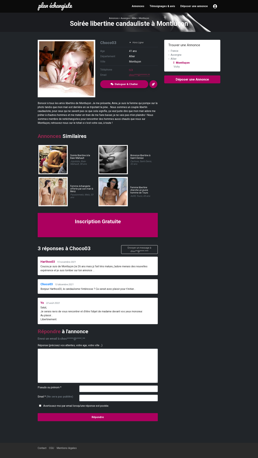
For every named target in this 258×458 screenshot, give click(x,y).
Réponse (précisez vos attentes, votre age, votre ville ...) (70, 345)
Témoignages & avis (162, 6)
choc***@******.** (139, 74)
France (174, 50)
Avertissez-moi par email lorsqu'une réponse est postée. (73, 405)
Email (55, 396)
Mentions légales (67, 448)
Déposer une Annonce (192, 79)
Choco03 (46, 284)
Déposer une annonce (194, 6)
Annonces (138, 6)
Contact (42, 448)
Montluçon (144, 18)
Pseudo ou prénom (49, 387)
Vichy (177, 66)
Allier (134, 18)
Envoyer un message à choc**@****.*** (139, 249)
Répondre (98, 417)
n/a (131, 69)
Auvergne (125, 18)
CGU (51, 448)
